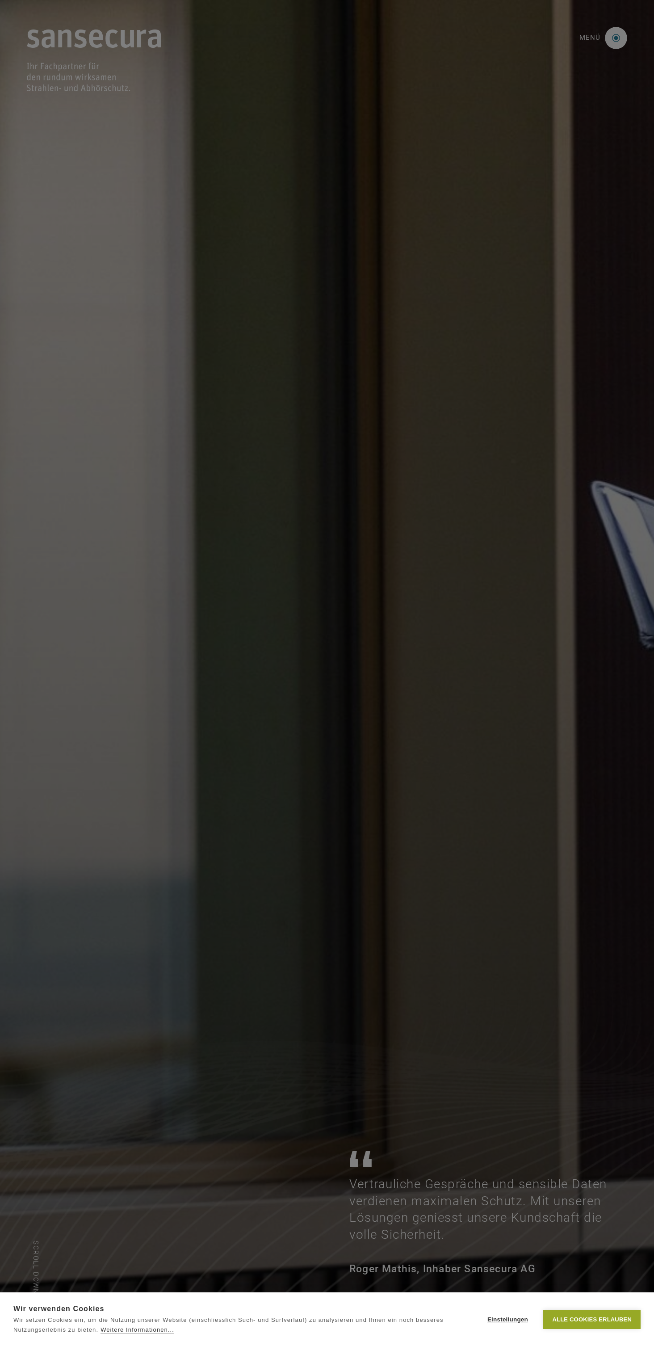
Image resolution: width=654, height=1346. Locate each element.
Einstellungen (507, 1319)
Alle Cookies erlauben (592, 1319)
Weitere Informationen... (137, 1329)
